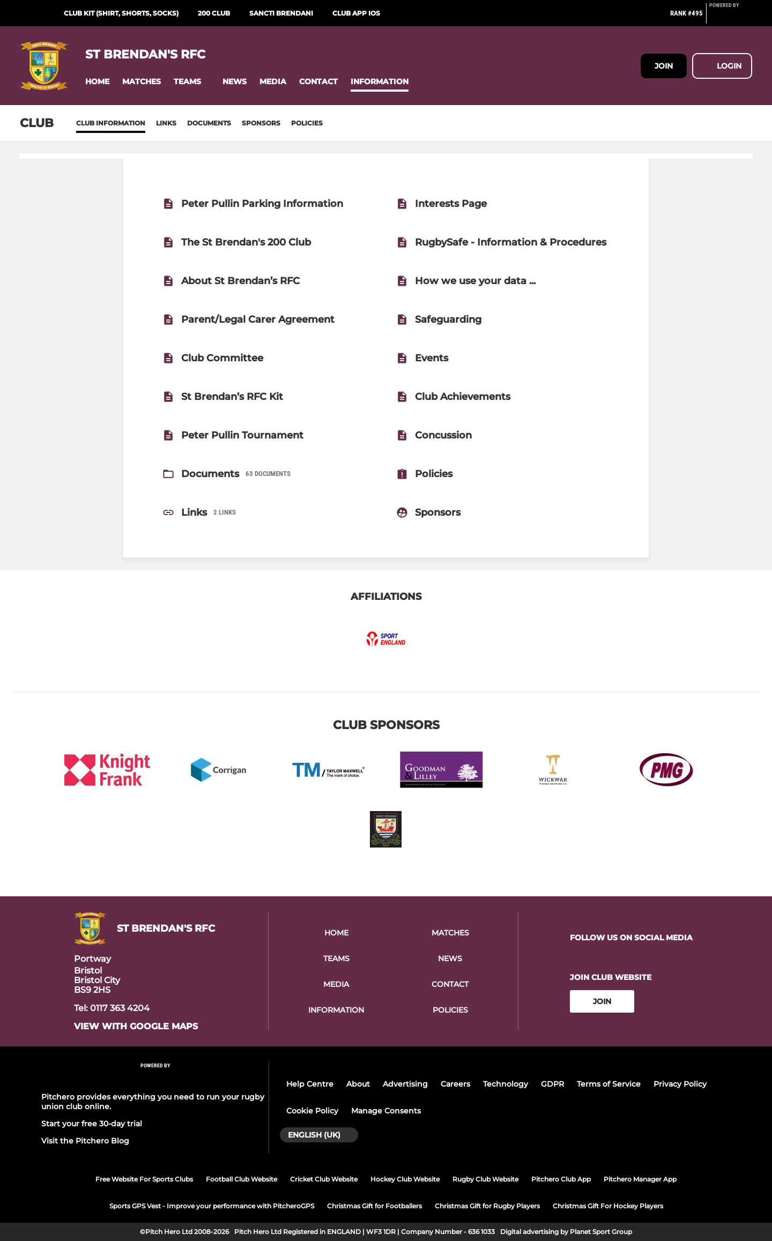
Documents (209, 123)
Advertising (405, 1084)
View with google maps (136, 1026)
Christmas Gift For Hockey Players (608, 1206)
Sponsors (261, 123)
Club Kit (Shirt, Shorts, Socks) (121, 13)
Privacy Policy (680, 1084)
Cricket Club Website (324, 1179)
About (358, 1084)
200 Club (214, 13)
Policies (307, 123)
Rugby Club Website (485, 1179)
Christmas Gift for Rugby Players (487, 1206)
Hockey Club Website (405, 1179)
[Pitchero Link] (730, 17)
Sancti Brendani (281, 13)
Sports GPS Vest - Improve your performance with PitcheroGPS (211, 1206)
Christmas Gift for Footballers (374, 1206)
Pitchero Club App (561, 1179)
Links (166, 123)
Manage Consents (386, 1111)
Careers (455, 1084)
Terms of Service (609, 1084)
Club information (110, 123)
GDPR (552, 1084)
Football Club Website (241, 1179)
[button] (97, 81)
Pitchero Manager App (640, 1179)
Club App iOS (356, 13)
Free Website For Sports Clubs (144, 1179)
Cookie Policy (312, 1111)
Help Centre (309, 1084)
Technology (505, 1084)
